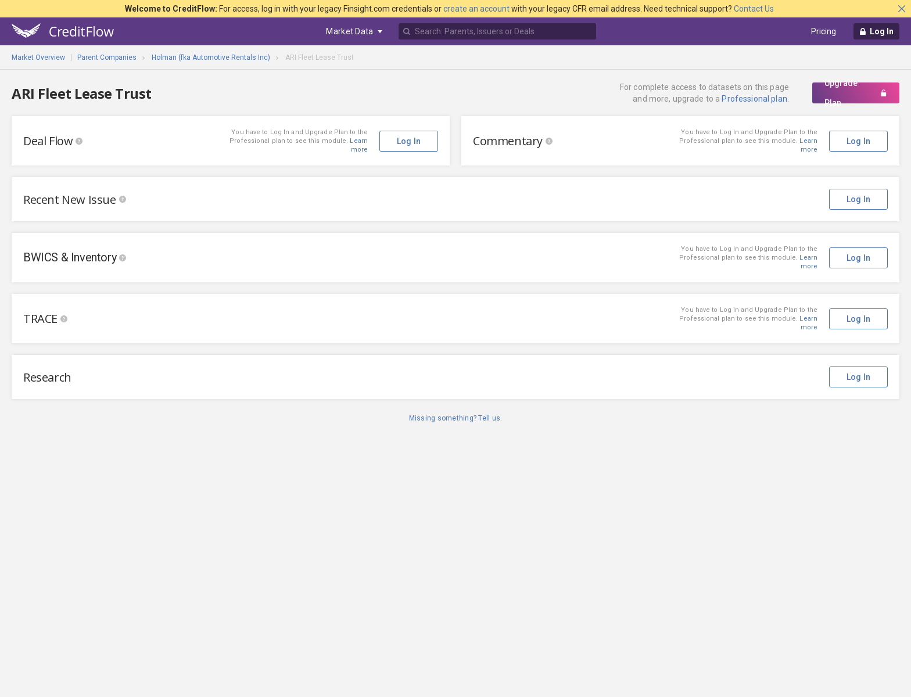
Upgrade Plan (855, 92)
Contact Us (754, 8)
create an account (476, 8)
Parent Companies (107, 57)
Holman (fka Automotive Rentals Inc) (211, 57)
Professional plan (754, 98)
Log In (859, 141)
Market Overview (38, 57)
